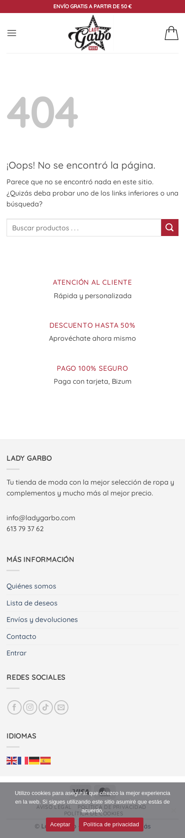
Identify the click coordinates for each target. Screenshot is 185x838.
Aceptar (60, 824)
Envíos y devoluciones (42, 619)
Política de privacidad (111, 824)
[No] (173, 813)
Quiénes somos (31, 586)
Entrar (16, 652)
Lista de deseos (32, 603)
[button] (11, 32)
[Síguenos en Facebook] (14, 707)
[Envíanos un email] (61, 707)
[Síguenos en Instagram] (30, 707)
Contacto (21, 636)
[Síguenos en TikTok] (46, 707)
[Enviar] (170, 227)
